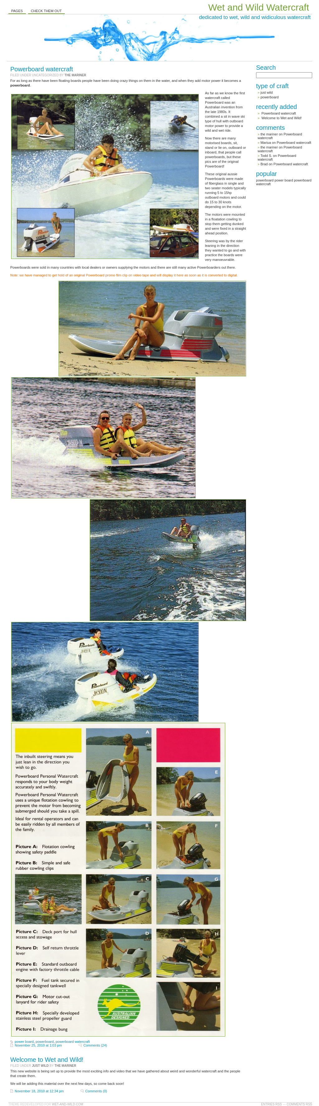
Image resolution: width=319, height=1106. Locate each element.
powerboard (45, 1041)
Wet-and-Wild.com (67, 1104)
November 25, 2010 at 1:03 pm (38, 1045)
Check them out (46, 11)
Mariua (265, 142)
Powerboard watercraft (41, 69)
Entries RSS (271, 1104)
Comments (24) (95, 1045)
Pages (17, 11)
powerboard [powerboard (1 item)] (265, 180)
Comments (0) (96, 1091)
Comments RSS (299, 1104)
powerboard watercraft (73, 1041)
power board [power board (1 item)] (283, 180)
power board (24, 1041)
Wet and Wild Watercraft (258, 7)
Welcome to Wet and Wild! (46, 1059)
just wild (40, 1065)
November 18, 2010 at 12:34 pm (39, 1091)
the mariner (75, 75)
